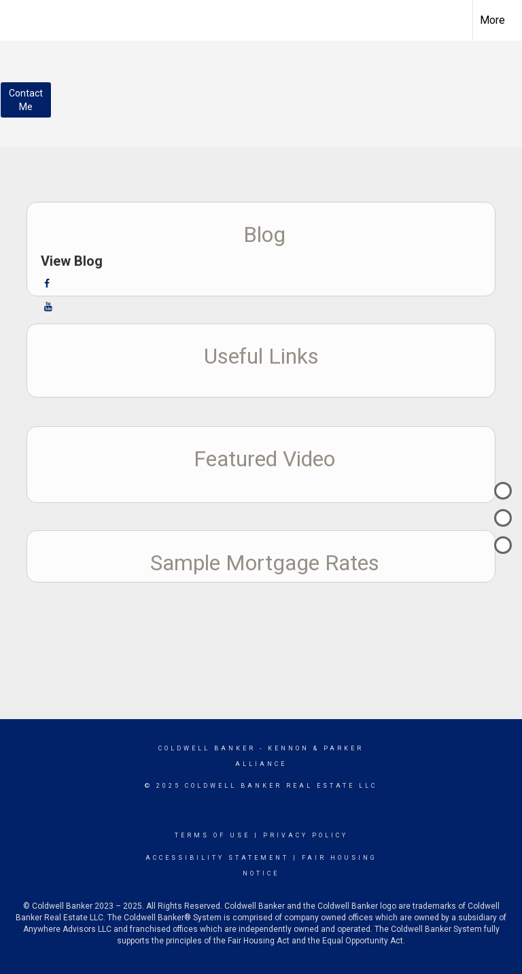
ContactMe (26, 100)
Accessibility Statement (217, 857)
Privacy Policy (305, 835)
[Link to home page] (17, 18)
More (492, 20)
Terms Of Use (212, 835)
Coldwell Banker (207, 748)
